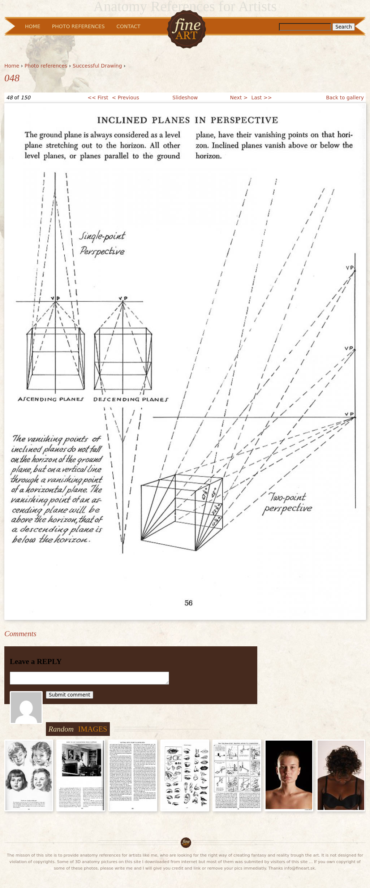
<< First (97, 97)
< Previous (125, 97)
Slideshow (185, 97)
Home (11, 66)
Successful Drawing (97, 66)
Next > (239, 97)
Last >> (261, 97)
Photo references (46, 66)
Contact (128, 26)
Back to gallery (345, 97)
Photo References (78, 26)
